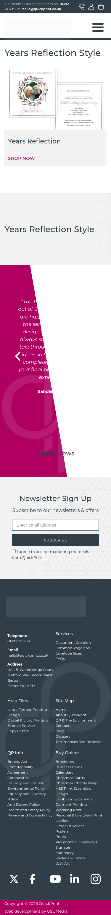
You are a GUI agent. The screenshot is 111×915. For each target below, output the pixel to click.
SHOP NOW (21, 158)
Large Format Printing (27, 709)
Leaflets (62, 820)
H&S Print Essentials (73, 788)
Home (61, 709)
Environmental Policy (26, 788)
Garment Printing (71, 804)
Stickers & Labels (70, 858)
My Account (91, 7)
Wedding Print (69, 810)
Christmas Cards (70, 777)
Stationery (65, 852)
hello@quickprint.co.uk (41, 9)
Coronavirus (17, 777)
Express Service (21, 725)
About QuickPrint (71, 715)
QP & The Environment (76, 720)
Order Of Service (70, 826)
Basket (101, 7)
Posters (62, 831)
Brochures (65, 761)
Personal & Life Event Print (79, 815)
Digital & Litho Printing (27, 720)
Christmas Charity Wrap (77, 783)
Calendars (64, 772)
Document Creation (73, 642)
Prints (61, 836)
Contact (82, 7)
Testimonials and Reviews (78, 741)
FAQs (60, 658)
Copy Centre (18, 731)
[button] (18, 356)
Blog (60, 731)
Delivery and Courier (25, 783)
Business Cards (69, 767)
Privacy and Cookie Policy (29, 815)
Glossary (63, 736)
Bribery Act (17, 761)
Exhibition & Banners (74, 799)
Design (13, 715)
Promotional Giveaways (76, 842)
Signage (63, 847)
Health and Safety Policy (28, 810)
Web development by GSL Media (35, 911)
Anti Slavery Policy (23, 804)
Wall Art (63, 863)
